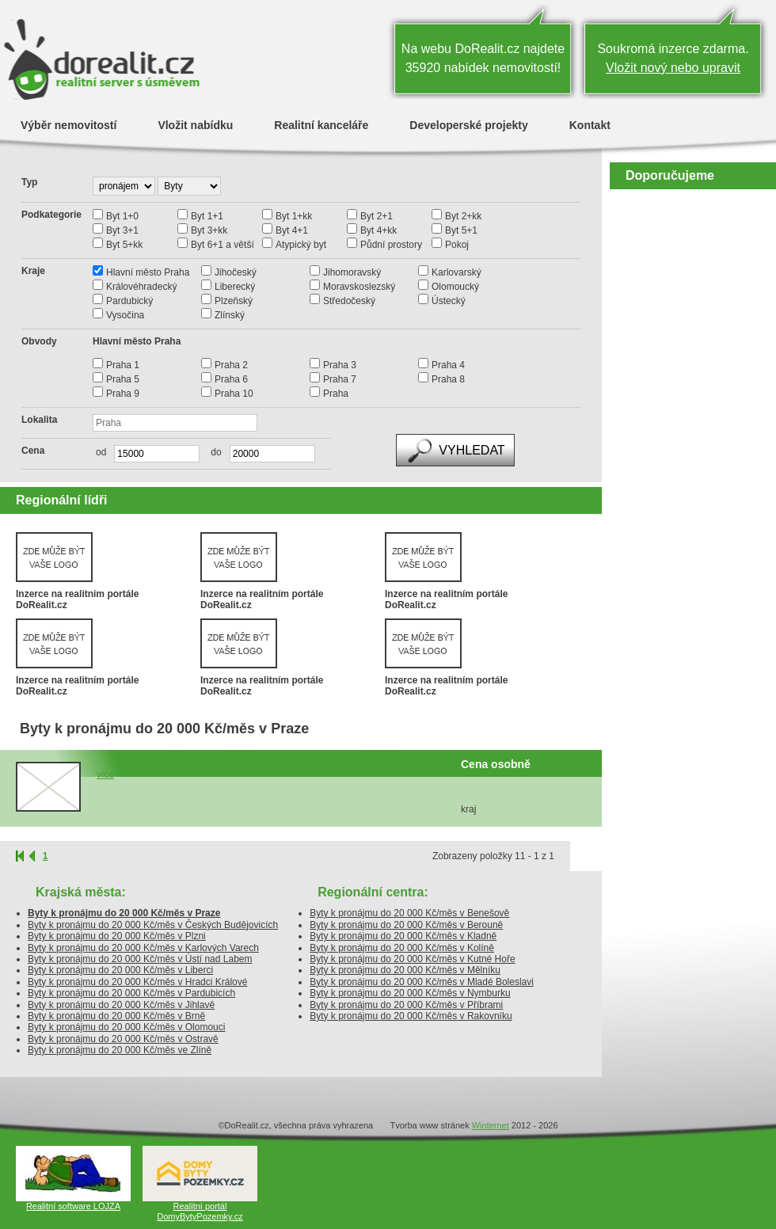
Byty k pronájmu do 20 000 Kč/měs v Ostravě (123, 1038)
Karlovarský (456, 272)
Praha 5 (122, 379)
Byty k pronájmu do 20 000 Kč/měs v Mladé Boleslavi (422, 981)
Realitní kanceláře (321, 125)
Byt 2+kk (463, 216)
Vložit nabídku (195, 125)
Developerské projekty (468, 125)
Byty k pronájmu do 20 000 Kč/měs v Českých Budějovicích (153, 924)
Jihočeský (236, 272)
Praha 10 (234, 393)
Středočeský (349, 300)
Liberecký (235, 286)
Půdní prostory (391, 244)
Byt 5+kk (124, 244)
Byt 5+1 (461, 230)
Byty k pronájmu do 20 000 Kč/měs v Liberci (120, 970)
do (212, 452)
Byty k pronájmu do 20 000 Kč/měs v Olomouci (126, 1027)
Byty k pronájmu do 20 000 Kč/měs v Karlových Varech (143, 947)
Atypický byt (301, 244)
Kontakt (590, 125)
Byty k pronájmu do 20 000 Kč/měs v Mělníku (405, 970)
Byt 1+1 (207, 216)
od (101, 452)
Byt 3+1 (122, 230)
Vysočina (125, 315)
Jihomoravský (352, 272)
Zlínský (230, 315)
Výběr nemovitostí (68, 125)
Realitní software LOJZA (73, 1206)
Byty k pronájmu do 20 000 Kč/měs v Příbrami (406, 1004)
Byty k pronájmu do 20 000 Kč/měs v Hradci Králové (137, 981)
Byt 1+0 (122, 216)
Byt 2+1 (376, 216)
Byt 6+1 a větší (222, 244)
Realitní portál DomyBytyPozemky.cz (200, 1211)
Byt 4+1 (292, 230)
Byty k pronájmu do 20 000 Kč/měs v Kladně (403, 936)
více (105, 774)
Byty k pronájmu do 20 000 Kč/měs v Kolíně (402, 947)
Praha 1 (122, 365)
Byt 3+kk (209, 230)
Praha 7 (339, 379)
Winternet (490, 1125)
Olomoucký (455, 286)
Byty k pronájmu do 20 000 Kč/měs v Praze (124, 913)
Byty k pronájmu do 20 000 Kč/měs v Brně (116, 1016)
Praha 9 (122, 393)
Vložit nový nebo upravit (673, 67)
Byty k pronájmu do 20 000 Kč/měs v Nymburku (410, 993)
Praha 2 (231, 365)
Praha (335, 393)
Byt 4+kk (378, 230)
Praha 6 (231, 379)
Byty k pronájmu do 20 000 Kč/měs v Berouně (406, 924)
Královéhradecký (141, 286)
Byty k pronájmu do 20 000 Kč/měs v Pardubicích (131, 993)
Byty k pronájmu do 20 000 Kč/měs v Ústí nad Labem (140, 959)
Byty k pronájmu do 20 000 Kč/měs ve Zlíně (119, 1050)
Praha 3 (339, 365)
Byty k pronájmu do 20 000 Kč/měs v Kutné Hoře (412, 959)
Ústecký (449, 300)
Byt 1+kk (294, 216)
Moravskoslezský (359, 286)
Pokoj (457, 244)
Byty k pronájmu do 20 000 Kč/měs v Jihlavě (121, 1004)
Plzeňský (234, 300)
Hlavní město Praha (147, 272)
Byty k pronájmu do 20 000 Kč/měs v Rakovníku (411, 1016)
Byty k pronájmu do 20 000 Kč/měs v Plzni (117, 936)
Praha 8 (448, 379)
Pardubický (129, 300)
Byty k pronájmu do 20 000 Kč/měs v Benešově (409, 913)
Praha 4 (448, 365)
